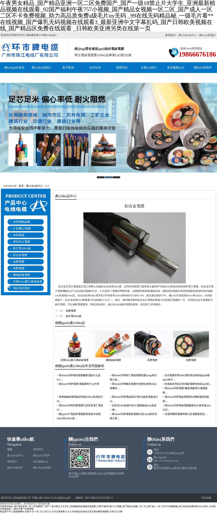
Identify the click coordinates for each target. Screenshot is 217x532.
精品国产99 (5, 511)
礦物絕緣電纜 (21, 274)
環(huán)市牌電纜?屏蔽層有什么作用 (79, 384)
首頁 (21, 186)
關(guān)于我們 (41, 455)
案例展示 (170, 35)
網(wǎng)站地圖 (42, 467)
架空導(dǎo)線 (22, 248)
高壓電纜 (18, 268)
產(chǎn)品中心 (187, 35)
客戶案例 (68, 67)
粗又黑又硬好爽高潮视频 (97, 511)
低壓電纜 (18, 261)
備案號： (80, 498)
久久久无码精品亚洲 (75, 511)
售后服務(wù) (175, 67)
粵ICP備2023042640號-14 (99, 498)
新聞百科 (122, 67)
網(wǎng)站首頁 (14, 67)
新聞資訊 (38, 449)
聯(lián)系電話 (207, 35)
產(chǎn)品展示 (41, 67)
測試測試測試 (21, 288)
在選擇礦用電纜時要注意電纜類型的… (186, 414)
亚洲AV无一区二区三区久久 (38, 511)
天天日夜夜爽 (58, 511)
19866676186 (197, 54)
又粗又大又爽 (115, 511)
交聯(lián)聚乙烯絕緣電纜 (25, 282)
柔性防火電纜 (21, 241)
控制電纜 (18, 235)
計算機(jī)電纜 (22, 228)
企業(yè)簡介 (149, 67)
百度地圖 (204, 498)
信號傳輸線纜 (21, 221)
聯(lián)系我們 (203, 67)
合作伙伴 (95, 67)
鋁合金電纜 (20, 254)
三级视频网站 (17, 511)
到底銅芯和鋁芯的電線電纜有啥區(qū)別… (188, 384)
